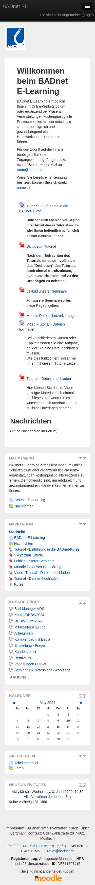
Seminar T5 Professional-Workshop (39, 670)
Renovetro (20, 658)
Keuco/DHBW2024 (26, 615)
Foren (16, 768)
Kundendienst (22, 652)
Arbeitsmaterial (23, 763)
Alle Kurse (18, 677)
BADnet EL (15, 6)
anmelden (25, 187)
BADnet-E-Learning (27, 500)
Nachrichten (21, 506)
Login (88, 15)
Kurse (19, 584)
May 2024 (47, 703)
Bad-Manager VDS (26, 609)
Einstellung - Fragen (27, 645)
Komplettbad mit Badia (29, 639)
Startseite (17, 532)
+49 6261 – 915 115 (37, 846)
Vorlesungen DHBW (27, 664)
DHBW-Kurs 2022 (26, 621)
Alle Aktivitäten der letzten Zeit (47, 797)
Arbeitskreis (21, 633)
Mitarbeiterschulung (27, 627)
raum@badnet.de (30, 170)
